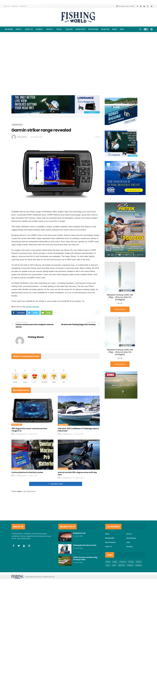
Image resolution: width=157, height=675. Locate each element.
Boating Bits (17, 139)
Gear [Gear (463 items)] (107, 579)
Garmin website (32, 321)
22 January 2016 (36, 151)
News (107, 548)
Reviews (129, 561)
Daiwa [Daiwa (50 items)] (115, 576)
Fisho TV (108, 561)
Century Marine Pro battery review (27, 487)
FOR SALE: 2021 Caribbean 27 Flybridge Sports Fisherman (78, 444)
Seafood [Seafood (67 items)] (130, 579)
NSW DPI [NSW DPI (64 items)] (122, 579)
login (19, 506)
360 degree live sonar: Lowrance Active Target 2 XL (29, 444)
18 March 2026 (78, 492)
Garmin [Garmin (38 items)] (138, 576)
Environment (131, 552)
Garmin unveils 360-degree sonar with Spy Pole (77, 488)
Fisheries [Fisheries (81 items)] (123, 576)
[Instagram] (147, 6)
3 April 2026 (78, 550)
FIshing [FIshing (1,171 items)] (131, 576)
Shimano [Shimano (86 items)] (138, 579)
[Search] (140, 29)
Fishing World (22, 151)
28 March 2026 (78, 448)
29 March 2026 (31, 448)
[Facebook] (137, 6)
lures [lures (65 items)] (114, 579)
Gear (128, 557)
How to (129, 548)
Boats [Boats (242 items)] (108, 576)
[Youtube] (144, 6)
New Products (110, 557)
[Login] (151, 29)
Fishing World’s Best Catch (84, 560)
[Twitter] (140, 6)
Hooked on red (79, 548)
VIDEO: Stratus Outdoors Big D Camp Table (85, 573)
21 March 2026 (31, 490)
